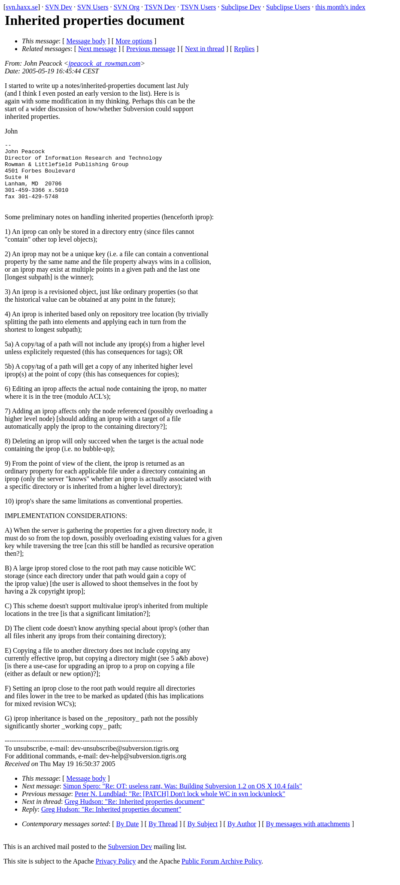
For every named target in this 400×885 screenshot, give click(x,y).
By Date (127, 836)
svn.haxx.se (22, 7)
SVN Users (92, 7)
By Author (241, 836)
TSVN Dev (160, 7)
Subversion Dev (130, 859)
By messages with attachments (308, 836)
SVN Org (126, 7)
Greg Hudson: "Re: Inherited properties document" (134, 814)
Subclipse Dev (241, 7)
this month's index (340, 7)
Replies (244, 48)
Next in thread (204, 48)
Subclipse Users (288, 7)
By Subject (202, 836)
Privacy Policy (116, 874)
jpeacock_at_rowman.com (104, 63)
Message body (86, 41)
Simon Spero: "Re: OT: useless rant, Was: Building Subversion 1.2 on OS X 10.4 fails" (182, 799)
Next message (97, 48)
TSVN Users (198, 7)
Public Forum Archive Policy (221, 874)
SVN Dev (58, 7)
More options (133, 41)
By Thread (163, 836)
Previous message (150, 48)
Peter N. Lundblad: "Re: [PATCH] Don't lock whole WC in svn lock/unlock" (180, 806)
